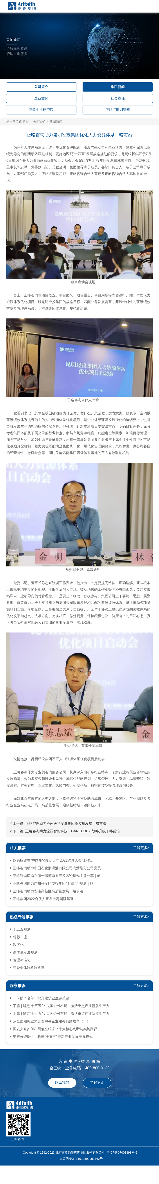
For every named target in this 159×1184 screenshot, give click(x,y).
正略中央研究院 (41, 110)
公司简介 (41, 87)
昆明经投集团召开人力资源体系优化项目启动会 (68, 759)
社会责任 (118, 98)
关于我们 (39, 121)
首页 (26, 121)
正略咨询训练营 (117, 110)
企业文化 (41, 98)
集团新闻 (118, 87)
